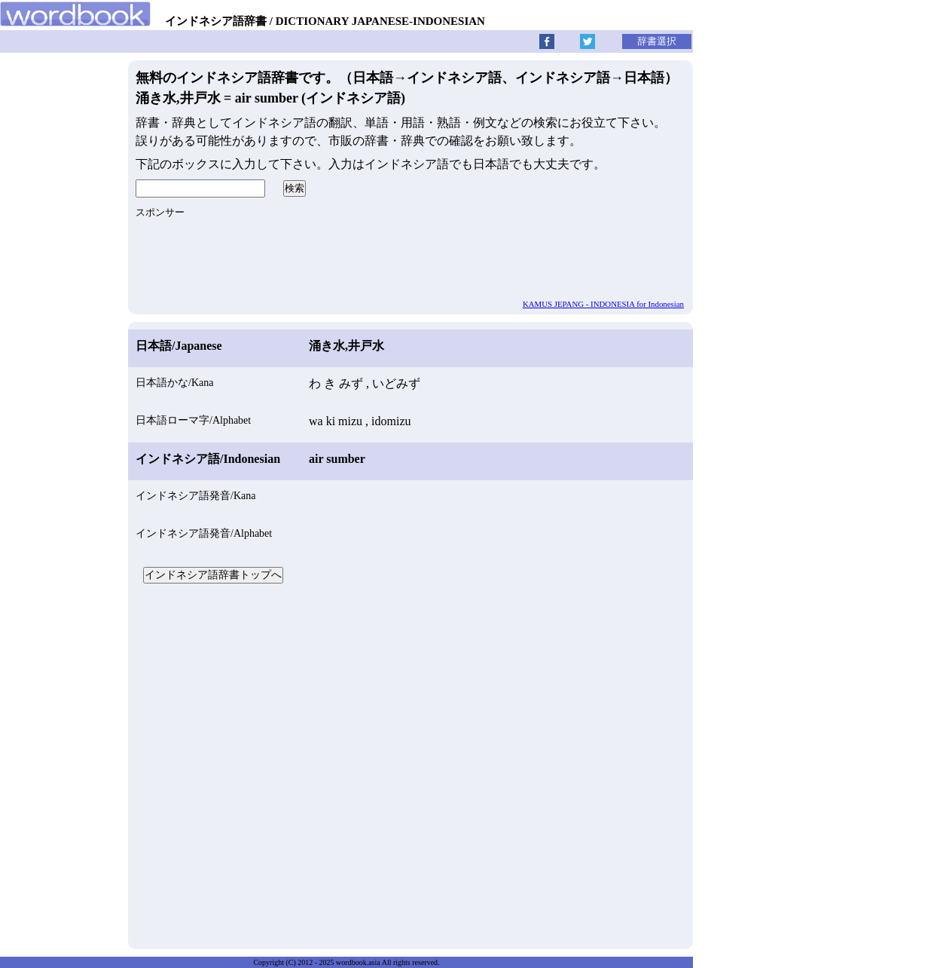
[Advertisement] (410, 764)
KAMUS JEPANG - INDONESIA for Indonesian (603, 303)
